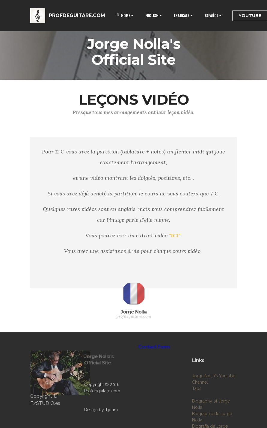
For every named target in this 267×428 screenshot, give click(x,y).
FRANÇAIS (181, 15)
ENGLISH (152, 15)
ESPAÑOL (211, 15)
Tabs (196, 407)
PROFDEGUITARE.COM (77, 15)
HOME (123, 15)
